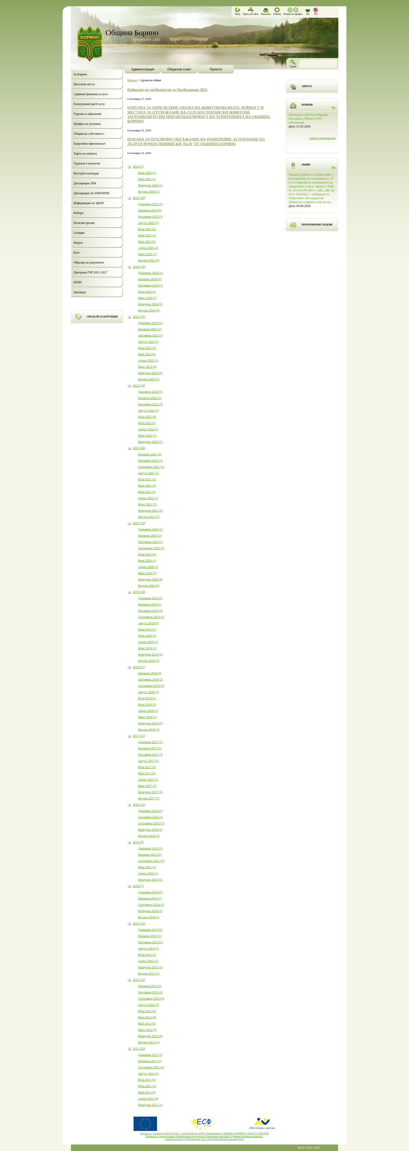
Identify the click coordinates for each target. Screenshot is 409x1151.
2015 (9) (138, 842)
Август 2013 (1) (148, 948)
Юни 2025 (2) (147, 235)
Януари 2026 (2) (148, 191)
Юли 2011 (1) (147, 1080)
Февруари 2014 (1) (150, 911)
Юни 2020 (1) (147, 560)
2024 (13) (139, 266)
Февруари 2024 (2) (150, 304)
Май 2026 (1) (146, 179)
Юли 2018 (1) (147, 698)
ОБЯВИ (306, 164)
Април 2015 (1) (148, 873)
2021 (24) (139, 448)
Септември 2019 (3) (151, 617)
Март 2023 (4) (147, 367)
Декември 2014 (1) (150, 892)
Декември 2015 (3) (150, 848)
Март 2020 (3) (147, 573)
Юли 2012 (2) (147, 1011)
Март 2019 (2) (147, 648)
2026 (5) (138, 166)
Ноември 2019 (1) (149, 604)
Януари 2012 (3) (148, 1042)
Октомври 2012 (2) (150, 992)
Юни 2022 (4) (147, 417)
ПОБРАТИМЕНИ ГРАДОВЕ (317, 224)
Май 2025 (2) (146, 241)
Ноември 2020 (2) (149, 535)
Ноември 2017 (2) (149, 748)
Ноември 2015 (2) (149, 854)
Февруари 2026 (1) (150, 185)
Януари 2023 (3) (148, 379)
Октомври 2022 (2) (150, 404)
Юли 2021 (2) (147, 479)
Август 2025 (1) (148, 223)
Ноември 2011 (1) (149, 1061)
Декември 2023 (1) (150, 323)
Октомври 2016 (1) (150, 817)
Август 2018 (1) (148, 692)
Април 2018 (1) (148, 711)
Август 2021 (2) (148, 473)
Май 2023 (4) (146, 354)
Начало (132, 80)
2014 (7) (138, 886)
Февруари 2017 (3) (150, 792)
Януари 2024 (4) (148, 310)
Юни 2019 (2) (147, 636)
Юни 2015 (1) (147, 867)
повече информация (322, 138)
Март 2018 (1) (147, 717)
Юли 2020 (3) (147, 554)
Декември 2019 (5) (150, 598)
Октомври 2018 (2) (150, 679)
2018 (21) (139, 667)
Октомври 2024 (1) (150, 285)
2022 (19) (139, 385)
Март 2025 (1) (147, 254)
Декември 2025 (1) (150, 204)
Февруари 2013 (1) (150, 967)
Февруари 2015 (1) (150, 879)
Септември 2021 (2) (151, 467)
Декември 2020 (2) (150, 529)
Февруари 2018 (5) (150, 723)
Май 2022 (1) (146, 423)
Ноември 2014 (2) (149, 898)
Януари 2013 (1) (148, 973)
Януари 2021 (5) (148, 517)
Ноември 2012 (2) (149, 986)
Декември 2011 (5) (150, 1055)
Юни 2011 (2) (147, 1086)
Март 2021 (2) (147, 504)
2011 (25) (139, 1048)
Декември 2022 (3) (150, 392)
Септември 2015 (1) (151, 861)
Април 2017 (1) (148, 779)
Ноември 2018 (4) (149, 673)
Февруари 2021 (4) (150, 510)
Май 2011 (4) (146, 1092)
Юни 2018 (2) (147, 704)
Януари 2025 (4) (148, 260)
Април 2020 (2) (148, 567)
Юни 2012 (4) (147, 1017)
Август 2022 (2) (148, 410)
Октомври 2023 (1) (150, 335)
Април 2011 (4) (148, 1098)
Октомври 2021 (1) (150, 460)
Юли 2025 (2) (147, 229)
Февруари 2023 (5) (150, 373)
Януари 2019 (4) (148, 661)
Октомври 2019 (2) (150, 611)
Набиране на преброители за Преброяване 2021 (167, 90)
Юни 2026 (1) (147, 173)
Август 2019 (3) (148, 623)
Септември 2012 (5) (151, 998)
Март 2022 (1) (147, 435)
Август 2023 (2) (148, 342)
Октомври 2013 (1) (150, 942)
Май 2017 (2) (146, 773)
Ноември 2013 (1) (149, 936)
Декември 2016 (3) (150, 811)
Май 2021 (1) (146, 492)
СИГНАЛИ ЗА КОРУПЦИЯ (102, 316)
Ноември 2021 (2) (149, 454)
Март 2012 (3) (147, 1030)
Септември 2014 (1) (151, 905)
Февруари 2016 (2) (150, 829)
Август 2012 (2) (148, 1005)
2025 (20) (139, 198)
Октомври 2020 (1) (150, 542)
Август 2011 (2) (148, 1073)
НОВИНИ (307, 104)
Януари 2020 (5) (148, 585)
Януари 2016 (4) (148, 836)
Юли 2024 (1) (147, 291)
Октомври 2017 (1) (150, 754)
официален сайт (146, 39)
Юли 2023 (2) (147, 348)
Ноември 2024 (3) (149, 279)
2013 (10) (139, 923)
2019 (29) (139, 592)
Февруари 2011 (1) (150, 1105)
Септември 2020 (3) (151, 548)
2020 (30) (139, 523)
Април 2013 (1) (148, 961)
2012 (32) (139, 980)
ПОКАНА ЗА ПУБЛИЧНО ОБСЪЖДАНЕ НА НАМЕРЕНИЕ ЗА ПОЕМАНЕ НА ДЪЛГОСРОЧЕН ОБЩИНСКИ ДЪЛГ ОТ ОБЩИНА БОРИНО (196, 141)
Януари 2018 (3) (148, 729)
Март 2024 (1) (147, 298)
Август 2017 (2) (148, 761)
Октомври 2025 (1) (150, 216)
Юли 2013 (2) (147, 955)
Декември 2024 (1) (150, 273)
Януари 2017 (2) (148, 798)
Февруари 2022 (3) (150, 442)
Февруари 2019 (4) (150, 654)
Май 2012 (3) (146, 1023)
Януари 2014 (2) (148, 917)
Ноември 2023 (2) (149, 329)
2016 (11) (139, 804)
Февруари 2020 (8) (150, 579)
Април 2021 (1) (148, 498)
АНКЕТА (307, 86)
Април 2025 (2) (148, 248)
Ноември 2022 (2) (149, 398)
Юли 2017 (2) (147, 767)
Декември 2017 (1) (150, 742)
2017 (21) (139, 736)
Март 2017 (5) (147, 786)
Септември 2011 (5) (151, 1067)
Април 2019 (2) (148, 642)
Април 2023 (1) (148, 360)
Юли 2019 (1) (147, 629)
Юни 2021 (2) (147, 485)
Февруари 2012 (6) (150, 1036)
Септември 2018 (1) (151, 686)
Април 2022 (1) (148, 429)
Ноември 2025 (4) (149, 210)
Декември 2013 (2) (150, 930)
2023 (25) (139, 317)
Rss (333, 107)
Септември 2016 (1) (151, 823)
